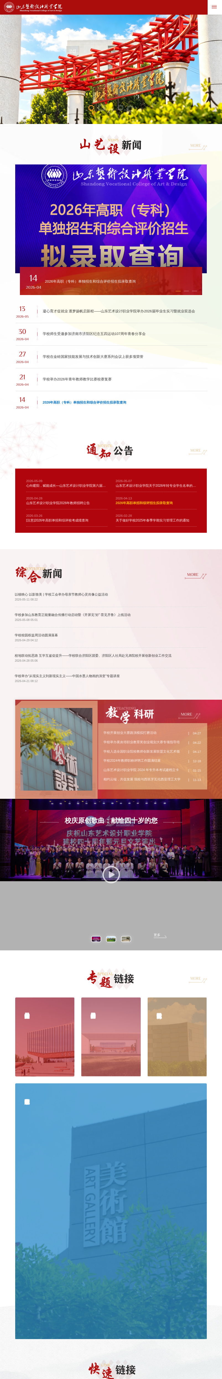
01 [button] (91, 109)
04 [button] (120, 109)
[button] (88, 288)
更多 (157, 830)
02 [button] (101, 109)
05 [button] (130, 109)
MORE (193, 146)
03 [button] (111, 113)
